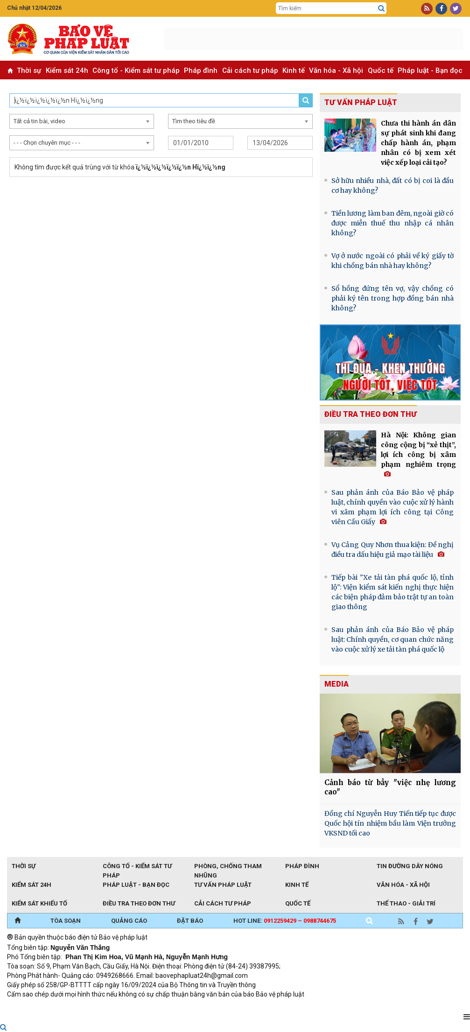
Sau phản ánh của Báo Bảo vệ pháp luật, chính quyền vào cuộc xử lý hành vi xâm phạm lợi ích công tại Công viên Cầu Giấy (392, 507)
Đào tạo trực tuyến (238, 1007)
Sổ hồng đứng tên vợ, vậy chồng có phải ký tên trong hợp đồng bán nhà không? (392, 298)
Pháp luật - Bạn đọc (430, 70)
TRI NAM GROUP (35, 1007)
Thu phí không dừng (173, 1007)
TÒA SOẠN (65, 920)
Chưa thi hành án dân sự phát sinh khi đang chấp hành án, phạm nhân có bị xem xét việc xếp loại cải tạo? (418, 143)
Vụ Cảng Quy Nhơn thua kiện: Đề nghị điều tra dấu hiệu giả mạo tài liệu (392, 550)
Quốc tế (380, 70)
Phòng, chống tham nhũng (228, 867)
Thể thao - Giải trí (406, 903)
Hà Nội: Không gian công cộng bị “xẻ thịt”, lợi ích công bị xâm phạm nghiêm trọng (418, 454)
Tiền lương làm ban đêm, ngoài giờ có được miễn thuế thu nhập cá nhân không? (392, 223)
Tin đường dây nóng (410, 866)
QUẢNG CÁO (129, 920)
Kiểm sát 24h (67, 70)
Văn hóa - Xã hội (336, 70)
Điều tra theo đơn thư (370, 414)
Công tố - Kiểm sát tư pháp (136, 70)
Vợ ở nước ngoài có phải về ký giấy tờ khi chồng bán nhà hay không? (392, 261)
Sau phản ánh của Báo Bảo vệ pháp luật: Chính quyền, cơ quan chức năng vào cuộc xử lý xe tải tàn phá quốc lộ (392, 639)
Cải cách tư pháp (250, 70)
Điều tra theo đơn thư (139, 903)
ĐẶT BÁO (190, 920)
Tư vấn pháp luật (223, 884)
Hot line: (284, 920)
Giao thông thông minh (101, 1007)
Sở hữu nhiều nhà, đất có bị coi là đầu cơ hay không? (392, 185)
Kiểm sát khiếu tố (39, 903)
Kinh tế (293, 70)
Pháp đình (200, 70)
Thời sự (29, 70)
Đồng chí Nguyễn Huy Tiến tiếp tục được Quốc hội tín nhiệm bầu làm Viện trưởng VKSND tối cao (390, 823)
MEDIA (336, 684)
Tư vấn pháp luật (360, 102)
